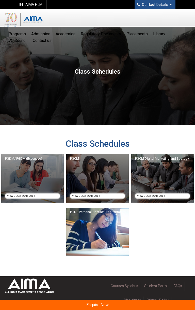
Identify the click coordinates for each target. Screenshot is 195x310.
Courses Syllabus (124, 286)
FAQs (178, 286)
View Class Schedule (21, 195)
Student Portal (156, 286)
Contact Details (154, 5)
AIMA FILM (31, 5)
